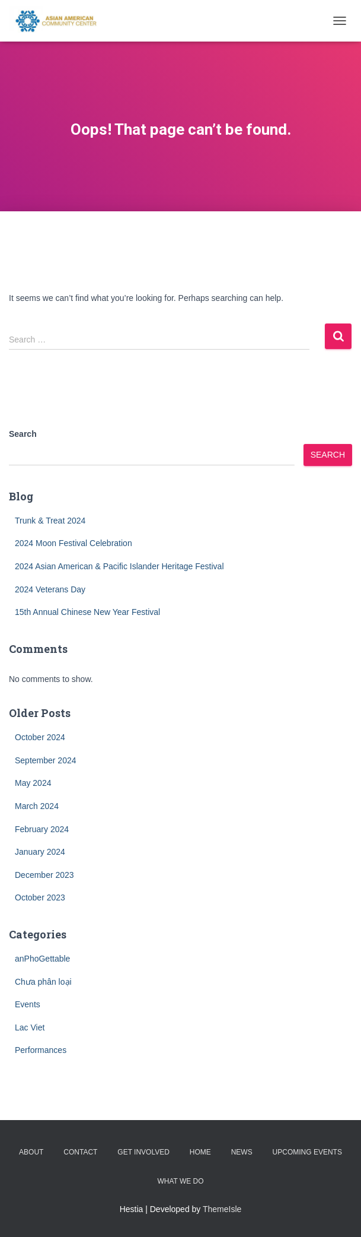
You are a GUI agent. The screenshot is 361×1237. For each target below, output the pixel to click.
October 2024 (40, 737)
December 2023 (44, 875)
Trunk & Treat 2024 (50, 520)
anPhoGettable (42, 958)
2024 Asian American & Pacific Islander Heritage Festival (119, 566)
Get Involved (143, 1152)
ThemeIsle (222, 1209)
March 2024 (37, 806)
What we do (180, 1181)
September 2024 (45, 760)
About (31, 1152)
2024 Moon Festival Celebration (73, 543)
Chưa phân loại (43, 982)
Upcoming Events (307, 1152)
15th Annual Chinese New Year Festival (87, 612)
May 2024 (33, 783)
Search (23, 434)
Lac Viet (29, 1027)
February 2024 (42, 829)
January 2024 (40, 852)
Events (27, 1004)
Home (200, 1152)
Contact (80, 1152)
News (242, 1152)
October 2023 (40, 897)
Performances (40, 1050)
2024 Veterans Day (50, 589)
